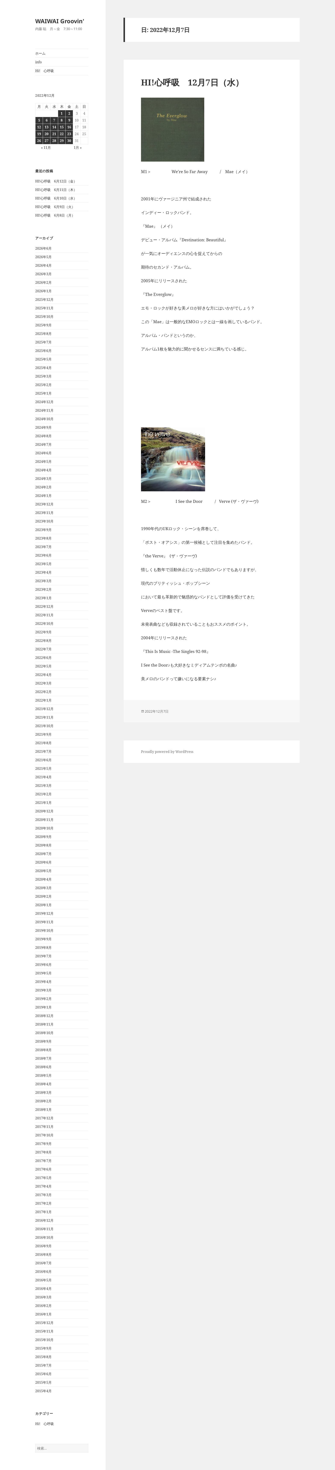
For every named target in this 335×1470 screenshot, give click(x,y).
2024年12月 (44, 401)
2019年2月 (43, 998)
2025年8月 (43, 333)
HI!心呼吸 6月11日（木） (56, 189)
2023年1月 (43, 598)
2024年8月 (43, 436)
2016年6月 (43, 1271)
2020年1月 (43, 905)
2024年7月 (43, 444)
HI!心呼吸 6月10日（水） (56, 198)
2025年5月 (43, 359)
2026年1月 (43, 291)
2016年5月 (43, 1280)
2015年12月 (44, 1322)
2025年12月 (44, 299)
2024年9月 (43, 427)
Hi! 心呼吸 (44, 70)
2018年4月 (43, 1084)
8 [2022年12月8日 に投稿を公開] (62, 120)
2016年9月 (43, 1246)
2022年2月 (43, 691)
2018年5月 (43, 1075)
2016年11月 (44, 1229)
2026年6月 (43, 248)
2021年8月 (43, 743)
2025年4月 (43, 367)
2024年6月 (43, 453)
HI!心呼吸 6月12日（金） (56, 181)
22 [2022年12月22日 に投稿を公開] (62, 134)
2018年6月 (43, 1067)
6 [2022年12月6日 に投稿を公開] (47, 120)
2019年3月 (43, 990)
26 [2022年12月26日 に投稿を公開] (39, 140)
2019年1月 (43, 1007)
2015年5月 (43, 1382)
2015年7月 (43, 1365)
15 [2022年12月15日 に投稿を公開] (62, 127)
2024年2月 (43, 487)
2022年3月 (43, 683)
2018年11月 (44, 1024)
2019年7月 (43, 956)
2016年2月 (43, 1305)
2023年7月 (43, 546)
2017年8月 (43, 1152)
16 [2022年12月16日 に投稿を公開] (69, 127)
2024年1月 (43, 495)
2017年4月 (43, 1186)
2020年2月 (43, 896)
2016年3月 (43, 1297)
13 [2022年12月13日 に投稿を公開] (46, 127)
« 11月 (46, 147)
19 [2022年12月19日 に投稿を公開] (39, 134)
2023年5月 (43, 563)
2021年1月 (43, 802)
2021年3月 (43, 785)
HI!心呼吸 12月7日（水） (192, 82)
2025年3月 (43, 376)
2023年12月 (44, 504)
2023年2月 (43, 589)
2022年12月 (44, 606)
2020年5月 (43, 870)
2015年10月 (44, 1339)
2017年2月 (43, 1203)
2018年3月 (43, 1092)
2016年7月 (43, 1263)
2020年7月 (43, 853)
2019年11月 (44, 922)
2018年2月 (43, 1101)
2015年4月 (43, 1391)
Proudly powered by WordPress (167, 751)
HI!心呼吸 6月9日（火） (55, 206)
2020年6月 (43, 862)
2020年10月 (44, 828)
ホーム (40, 53)
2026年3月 (43, 274)
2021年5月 (43, 768)
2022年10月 (44, 623)
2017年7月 (43, 1160)
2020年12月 (44, 811)
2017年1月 (43, 1212)
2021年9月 (43, 734)
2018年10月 (44, 1032)
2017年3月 (43, 1194)
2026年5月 (43, 257)
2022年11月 (44, 615)
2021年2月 (43, 794)
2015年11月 (44, 1331)
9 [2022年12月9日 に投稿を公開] (69, 120)
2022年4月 (43, 674)
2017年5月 (43, 1177)
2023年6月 (43, 555)
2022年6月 (43, 657)
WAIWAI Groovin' (59, 21)
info (38, 62)
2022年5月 (43, 666)
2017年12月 (44, 1118)
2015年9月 (43, 1348)
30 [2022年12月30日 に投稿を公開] (69, 140)
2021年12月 (44, 708)
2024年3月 (43, 478)
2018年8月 (43, 1050)
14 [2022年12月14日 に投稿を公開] (54, 127)
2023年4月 (43, 572)
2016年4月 (43, 1288)
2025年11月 (44, 308)
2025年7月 (43, 342)
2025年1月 (43, 393)
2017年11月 (44, 1126)
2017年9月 (43, 1143)
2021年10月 (44, 725)
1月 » (78, 147)
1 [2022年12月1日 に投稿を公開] (62, 113)
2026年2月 (43, 282)
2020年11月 (44, 819)
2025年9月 (43, 325)
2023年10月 (44, 521)
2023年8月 (43, 538)
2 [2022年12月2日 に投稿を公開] (69, 113)
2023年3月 (43, 581)
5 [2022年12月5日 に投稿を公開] (39, 120)
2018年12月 (44, 1015)
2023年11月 (44, 512)
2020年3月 (43, 887)
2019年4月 (43, 981)
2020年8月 (43, 845)
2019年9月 (43, 939)
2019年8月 (43, 947)
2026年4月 (43, 265)
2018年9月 (43, 1041)
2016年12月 (44, 1220)
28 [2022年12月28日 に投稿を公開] (54, 140)
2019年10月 (44, 930)
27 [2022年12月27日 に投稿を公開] (46, 140)
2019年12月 (44, 913)
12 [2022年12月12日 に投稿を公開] (39, 127)
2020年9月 (43, 836)
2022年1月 (43, 700)
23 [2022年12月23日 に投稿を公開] (69, 134)
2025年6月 (43, 350)
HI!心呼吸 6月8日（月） (55, 215)
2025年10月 (44, 316)
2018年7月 (43, 1058)
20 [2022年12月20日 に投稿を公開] (46, 134)
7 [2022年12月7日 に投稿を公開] (54, 120)
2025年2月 (43, 384)
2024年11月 (44, 410)
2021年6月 (43, 760)
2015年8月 (43, 1356)
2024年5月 (43, 461)
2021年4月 (43, 777)
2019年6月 (43, 964)
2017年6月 (43, 1169)
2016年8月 (43, 1254)
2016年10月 (44, 1237)
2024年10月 (44, 419)
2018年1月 (43, 1109)
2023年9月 (43, 529)
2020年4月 (43, 879)
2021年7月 (43, 751)
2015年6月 (43, 1374)
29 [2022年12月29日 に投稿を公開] (62, 140)
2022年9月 (43, 632)
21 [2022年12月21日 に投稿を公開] (54, 134)
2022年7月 (43, 649)
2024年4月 (43, 470)
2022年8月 (43, 640)
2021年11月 (44, 717)
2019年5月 (43, 973)
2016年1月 (43, 1314)
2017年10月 (44, 1135)
